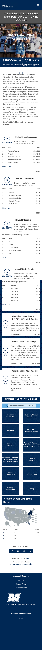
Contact (21, 600)
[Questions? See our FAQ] (27, 578)
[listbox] (21, 81)
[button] (6, 81)
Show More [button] (7, 187)
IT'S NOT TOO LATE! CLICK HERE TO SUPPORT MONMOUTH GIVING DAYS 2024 (21, 16)
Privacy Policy (21, 604)
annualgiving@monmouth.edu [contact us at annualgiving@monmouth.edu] (21, 584)
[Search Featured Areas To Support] (22, 426)
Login (21, 638)
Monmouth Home (21, 608)
